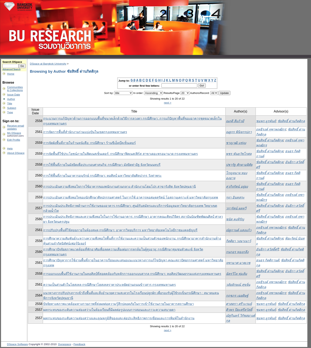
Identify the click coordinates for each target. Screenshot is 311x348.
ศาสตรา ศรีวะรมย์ (239, 304)
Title (9, 103)
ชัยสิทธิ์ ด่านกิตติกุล (291, 121)
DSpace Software (17, 344)
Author (11, 99)
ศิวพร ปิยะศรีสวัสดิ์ (239, 309)
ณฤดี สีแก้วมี (235, 121)
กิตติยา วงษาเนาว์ (238, 241)
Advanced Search (11, 69)
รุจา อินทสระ (235, 197)
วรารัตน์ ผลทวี (236, 208)
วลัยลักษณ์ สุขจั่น (238, 284)
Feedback (79, 344)
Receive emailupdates (15, 127)
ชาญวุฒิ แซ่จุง (236, 143)
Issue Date (13, 94)
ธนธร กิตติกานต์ (267, 260)
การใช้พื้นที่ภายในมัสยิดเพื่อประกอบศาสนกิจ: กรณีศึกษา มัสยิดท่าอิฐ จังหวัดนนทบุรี (102, 164)
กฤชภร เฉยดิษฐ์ (237, 295)
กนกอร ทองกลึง (237, 252)
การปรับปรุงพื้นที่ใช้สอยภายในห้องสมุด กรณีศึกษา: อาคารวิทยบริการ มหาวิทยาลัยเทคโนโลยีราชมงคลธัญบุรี (120, 230)
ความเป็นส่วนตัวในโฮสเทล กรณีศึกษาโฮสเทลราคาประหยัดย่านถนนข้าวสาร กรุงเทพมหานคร (109, 284)
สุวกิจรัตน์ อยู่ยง (237, 186)
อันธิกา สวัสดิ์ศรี (267, 249)
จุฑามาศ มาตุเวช (238, 263)
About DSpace (15, 153)
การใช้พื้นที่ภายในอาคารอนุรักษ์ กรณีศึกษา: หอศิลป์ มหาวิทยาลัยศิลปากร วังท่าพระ (102, 175)
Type (10, 112)
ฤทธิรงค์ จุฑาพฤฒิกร (271, 129)
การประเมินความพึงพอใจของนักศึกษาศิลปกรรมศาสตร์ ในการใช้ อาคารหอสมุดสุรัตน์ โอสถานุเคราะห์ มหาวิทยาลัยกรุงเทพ (130, 197)
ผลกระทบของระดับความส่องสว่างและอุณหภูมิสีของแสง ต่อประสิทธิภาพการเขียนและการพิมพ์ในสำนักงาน (118, 318)
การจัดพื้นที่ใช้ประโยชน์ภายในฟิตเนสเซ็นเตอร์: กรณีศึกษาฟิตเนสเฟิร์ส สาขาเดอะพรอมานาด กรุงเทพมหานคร (120, 154)
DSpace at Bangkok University (48, 63)
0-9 (133, 80)
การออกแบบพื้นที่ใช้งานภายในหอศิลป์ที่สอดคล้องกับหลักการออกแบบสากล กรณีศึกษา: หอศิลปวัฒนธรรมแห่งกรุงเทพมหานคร (132, 273)
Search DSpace (12, 61)
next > (167, 102)
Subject (11, 107)
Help (10, 148)
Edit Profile (13, 139)
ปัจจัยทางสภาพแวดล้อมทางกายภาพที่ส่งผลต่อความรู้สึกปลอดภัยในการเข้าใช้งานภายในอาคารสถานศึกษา (118, 304)
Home (10, 73)
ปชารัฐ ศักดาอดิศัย (239, 164)
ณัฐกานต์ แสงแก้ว (238, 230)
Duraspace (64, 344)
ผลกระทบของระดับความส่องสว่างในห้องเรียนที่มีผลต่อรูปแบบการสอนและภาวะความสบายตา (109, 309)
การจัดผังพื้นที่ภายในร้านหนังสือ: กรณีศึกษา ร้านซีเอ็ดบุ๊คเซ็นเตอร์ (89, 143)
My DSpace (14, 133)
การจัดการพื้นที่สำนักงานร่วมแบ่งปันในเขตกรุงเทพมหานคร (85, 132)
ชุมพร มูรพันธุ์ (266, 121)
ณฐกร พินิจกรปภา (239, 132)
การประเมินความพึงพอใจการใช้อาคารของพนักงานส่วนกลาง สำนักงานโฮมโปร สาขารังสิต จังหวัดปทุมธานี (119, 186)
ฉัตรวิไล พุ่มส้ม (236, 273)
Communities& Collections (15, 89)
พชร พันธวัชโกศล (238, 154)
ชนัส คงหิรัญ (235, 219)
